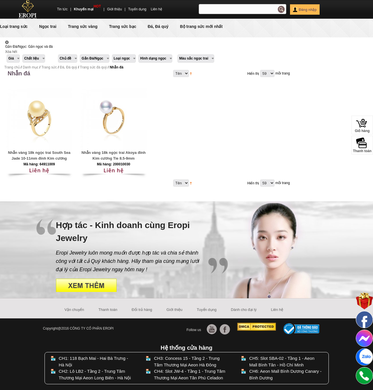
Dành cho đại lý (243, 309)
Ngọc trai (47, 26)
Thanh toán (107, 309)
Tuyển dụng (137, 9)
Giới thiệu (114, 9)
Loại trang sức (14, 26)
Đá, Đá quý (158, 26)
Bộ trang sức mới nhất (201, 26)
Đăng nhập (305, 9)
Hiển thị (253, 74)
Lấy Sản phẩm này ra (7, 42)
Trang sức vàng (82, 26)
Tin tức (62, 9)
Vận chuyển (74, 309)
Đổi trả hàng (142, 309)
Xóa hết (11, 52)
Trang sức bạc (122, 26)
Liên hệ (156, 9)
